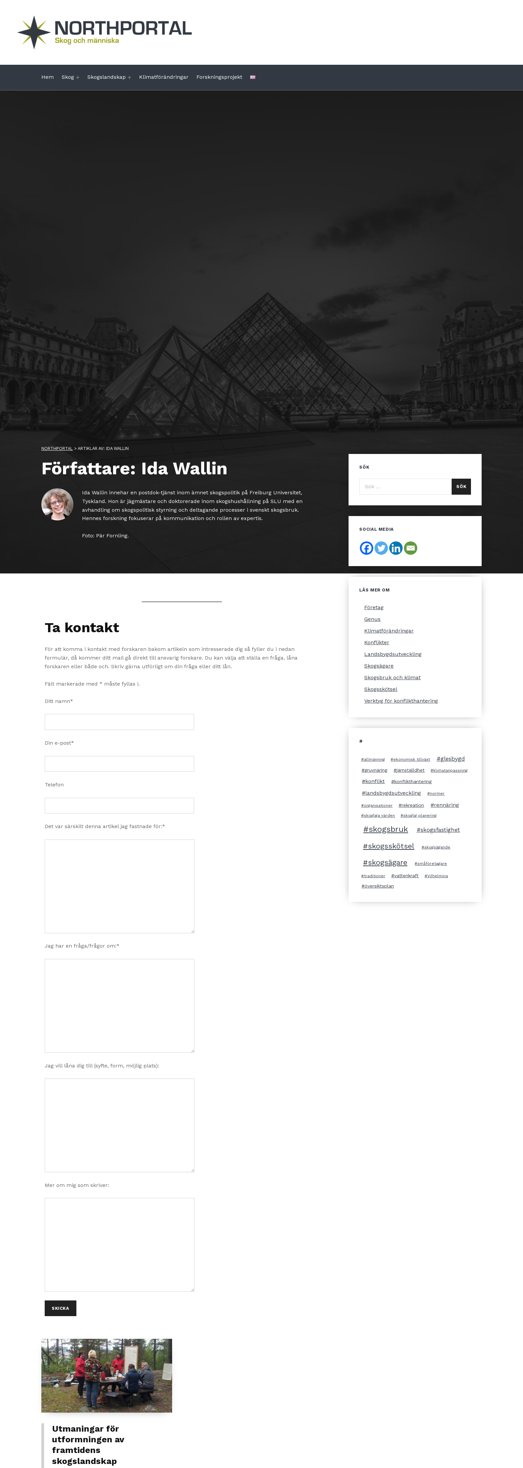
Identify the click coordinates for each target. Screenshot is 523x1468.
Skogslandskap (106, 77)
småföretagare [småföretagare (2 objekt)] (432, 863)
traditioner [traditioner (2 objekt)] (374, 876)
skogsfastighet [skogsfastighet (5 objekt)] (440, 829)
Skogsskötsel (380, 689)
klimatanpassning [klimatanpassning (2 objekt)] (450, 770)
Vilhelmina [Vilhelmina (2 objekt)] (437, 876)
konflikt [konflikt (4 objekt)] (375, 781)
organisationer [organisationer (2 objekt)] (378, 805)
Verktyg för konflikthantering (401, 701)
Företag (374, 607)
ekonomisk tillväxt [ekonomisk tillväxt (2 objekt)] (411, 759)
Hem (47, 77)
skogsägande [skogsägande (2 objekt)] (437, 847)
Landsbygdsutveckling (393, 654)
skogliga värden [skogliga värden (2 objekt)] (379, 815)
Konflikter (376, 642)
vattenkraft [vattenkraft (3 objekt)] (406, 875)
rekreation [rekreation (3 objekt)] (413, 805)
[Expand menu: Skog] (77, 77)
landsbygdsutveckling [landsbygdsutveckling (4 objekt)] (393, 793)
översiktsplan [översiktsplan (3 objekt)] (379, 886)
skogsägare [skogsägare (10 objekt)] (387, 862)
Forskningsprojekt (219, 77)
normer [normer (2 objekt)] (437, 793)
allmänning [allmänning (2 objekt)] (374, 759)
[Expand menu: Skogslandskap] (129, 77)
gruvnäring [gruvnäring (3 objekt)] (376, 770)
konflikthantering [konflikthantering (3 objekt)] (413, 781)
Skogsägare (379, 666)
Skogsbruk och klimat (392, 677)
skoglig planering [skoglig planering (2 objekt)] (420, 815)
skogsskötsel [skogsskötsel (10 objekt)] (391, 846)
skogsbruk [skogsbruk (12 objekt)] (388, 829)
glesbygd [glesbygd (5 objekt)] (453, 758)
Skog (68, 77)
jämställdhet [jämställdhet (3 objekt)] (411, 770)
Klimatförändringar (163, 77)
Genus (372, 619)
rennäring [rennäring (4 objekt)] (446, 805)
